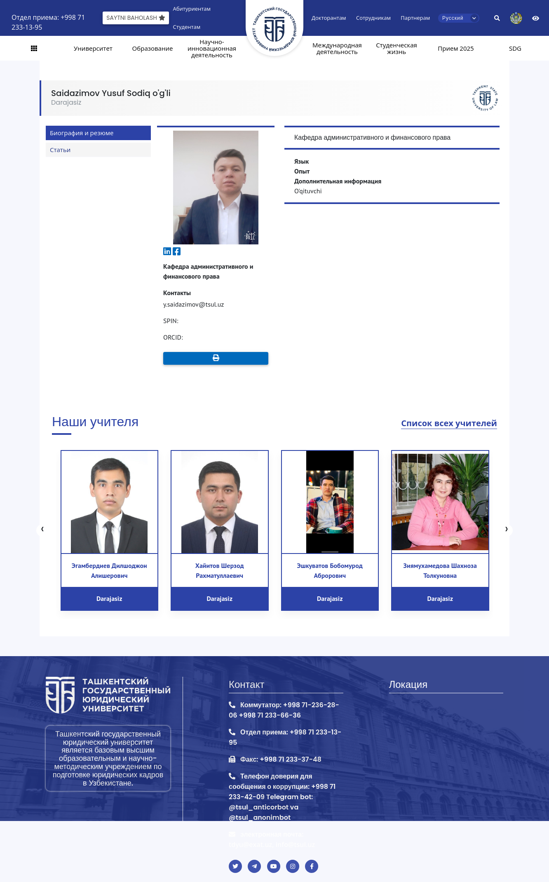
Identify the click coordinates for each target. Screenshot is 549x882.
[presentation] (42, 530)
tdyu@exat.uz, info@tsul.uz (272, 844)
